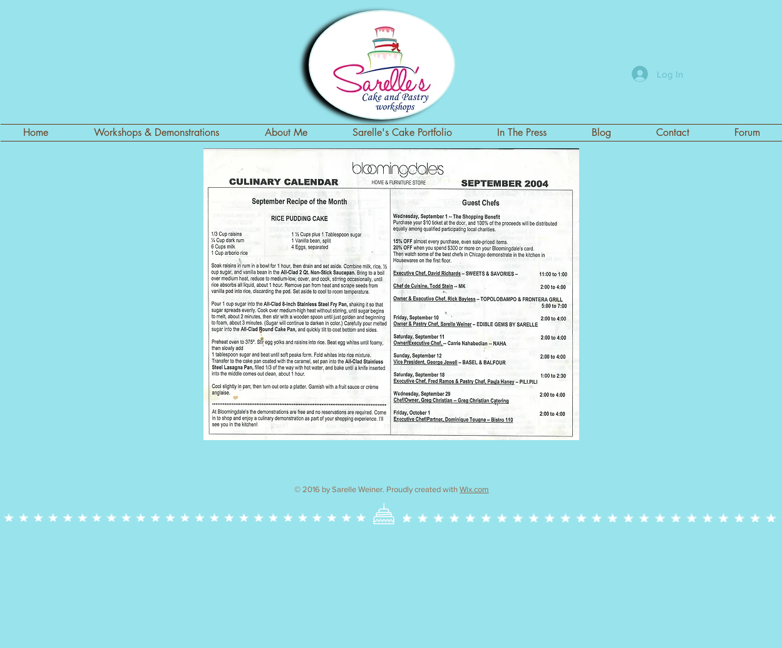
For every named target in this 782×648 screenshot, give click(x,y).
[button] (402, 132)
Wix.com (474, 489)
